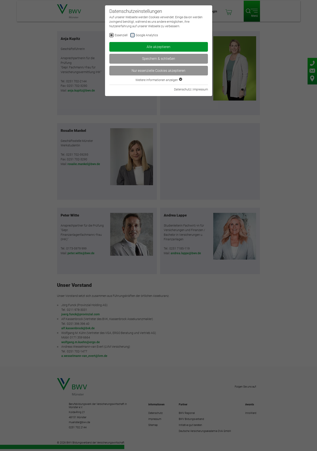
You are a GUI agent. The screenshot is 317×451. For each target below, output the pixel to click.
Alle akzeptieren (158, 47)
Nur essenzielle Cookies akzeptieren (158, 71)
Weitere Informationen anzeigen (158, 80)
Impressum (200, 89)
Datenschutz (182, 89)
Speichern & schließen (158, 59)
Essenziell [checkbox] (121, 35)
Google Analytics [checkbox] (147, 35)
